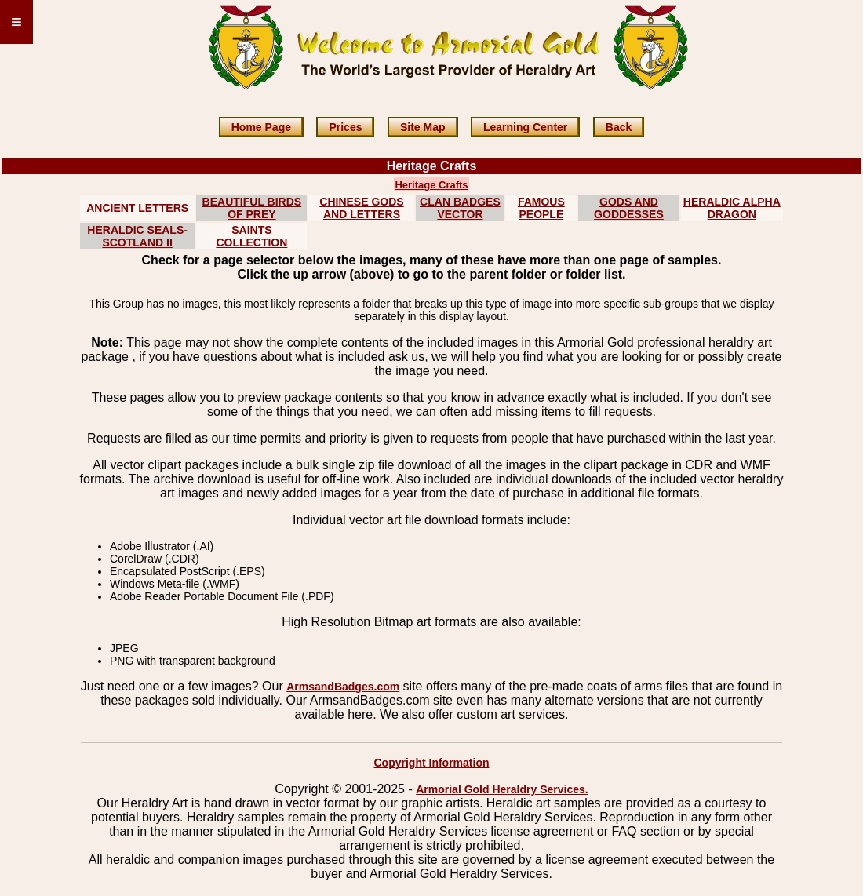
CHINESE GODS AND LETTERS (361, 207)
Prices (345, 127)
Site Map (423, 127)
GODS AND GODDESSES (629, 207)
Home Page (261, 127)
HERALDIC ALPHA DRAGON (732, 207)
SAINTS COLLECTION (251, 236)
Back (619, 127)
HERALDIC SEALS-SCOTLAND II (137, 236)
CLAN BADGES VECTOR (460, 207)
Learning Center (525, 127)
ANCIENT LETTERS (137, 208)
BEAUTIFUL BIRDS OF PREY (252, 207)
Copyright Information (432, 762)
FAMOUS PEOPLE (541, 207)
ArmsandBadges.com (342, 686)
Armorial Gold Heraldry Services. (502, 789)
